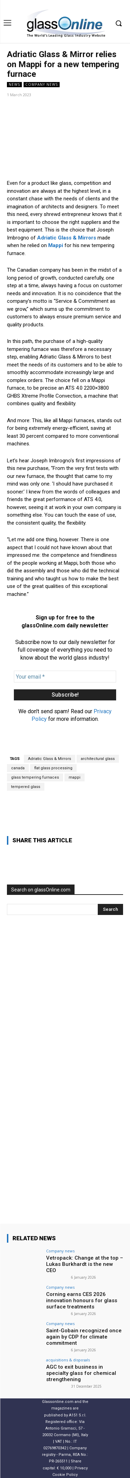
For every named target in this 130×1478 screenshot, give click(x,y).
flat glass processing (53, 768)
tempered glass (25, 787)
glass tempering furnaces (35, 777)
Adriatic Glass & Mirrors (49, 758)
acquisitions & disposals (68, 1360)
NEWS (14, 84)
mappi (74, 777)
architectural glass (98, 758)
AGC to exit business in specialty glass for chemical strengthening (81, 1373)
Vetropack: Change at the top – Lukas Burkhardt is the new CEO (84, 1264)
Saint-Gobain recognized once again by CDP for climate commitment (84, 1336)
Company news (42, 84)
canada (18, 768)
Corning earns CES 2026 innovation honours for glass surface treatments (81, 1300)
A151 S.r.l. (77, 1415)
